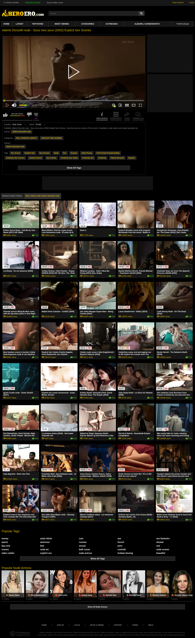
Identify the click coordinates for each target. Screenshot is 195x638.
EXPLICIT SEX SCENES (51, 138)
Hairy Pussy (87, 153)
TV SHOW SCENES (11, 3)
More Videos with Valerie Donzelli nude (43, 196)
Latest (19, 24)
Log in (77, 625)
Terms (135, 625)
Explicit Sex (30, 153)
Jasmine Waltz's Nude (55, 3)
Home (6, 24)
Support (118, 625)
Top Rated (37, 24)
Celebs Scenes (35, 158)
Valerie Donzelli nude (21, 132)
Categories (87, 24)
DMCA (150, 625)
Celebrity (102, 158)
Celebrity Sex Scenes (15, 158)
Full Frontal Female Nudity (108, 153)
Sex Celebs (51, 158)
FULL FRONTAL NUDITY (26, 138)
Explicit (131, 158)
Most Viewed (62, 24)
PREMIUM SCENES (32, 3)
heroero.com (25, 632)
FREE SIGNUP (178, 3)
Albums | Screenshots (147, 24)
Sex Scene (15, 153)
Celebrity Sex (88, 158)
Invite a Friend (97, 625)
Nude (56, 153)
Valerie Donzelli (117, 158)
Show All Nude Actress (97, 607)
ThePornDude (182, 24)
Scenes (74, 153)
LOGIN (191, 3)
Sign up (60, 625)
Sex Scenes (44, 153)
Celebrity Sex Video (69, 158)
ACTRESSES (112, 24)
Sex (64, 153)
